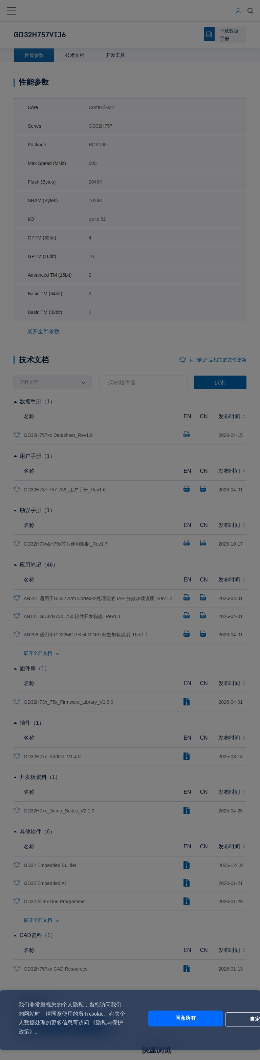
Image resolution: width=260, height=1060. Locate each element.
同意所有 (159, 1018)
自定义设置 (216, 1018)
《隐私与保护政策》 (60, 1032)
